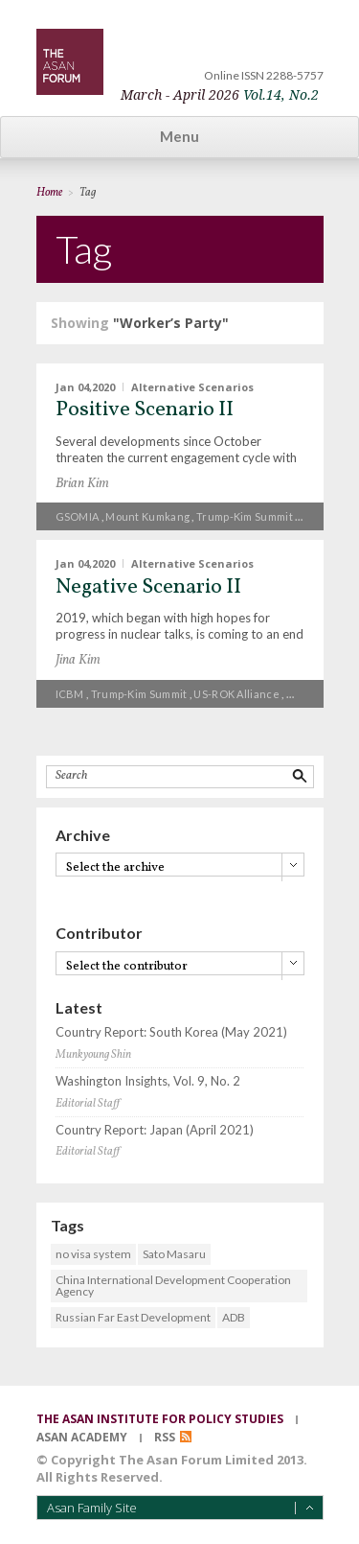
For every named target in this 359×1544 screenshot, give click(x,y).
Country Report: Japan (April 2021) (155, 1130)
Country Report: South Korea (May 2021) (171, 1032)
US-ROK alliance (236, 694)
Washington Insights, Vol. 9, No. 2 (148, 1081)
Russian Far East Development (133, 1317)
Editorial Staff (88, 1103)
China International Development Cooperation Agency (173, 1285)
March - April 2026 (220, 95)
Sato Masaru (174, 1254)
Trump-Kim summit (244, 516)
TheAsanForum (69, 62)
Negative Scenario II (148, 587)
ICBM (70, 694)
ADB (233, 1317)
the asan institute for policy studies (159, 1419)
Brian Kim (82, 484)
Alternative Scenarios (192, 386)
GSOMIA (78, 516)
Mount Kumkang (147, 516)
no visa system (93, 1254)
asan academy (81, 1437)
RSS (164, 1437)
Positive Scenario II (145, 410)
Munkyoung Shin (93, 1055)
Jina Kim (78, 660)
